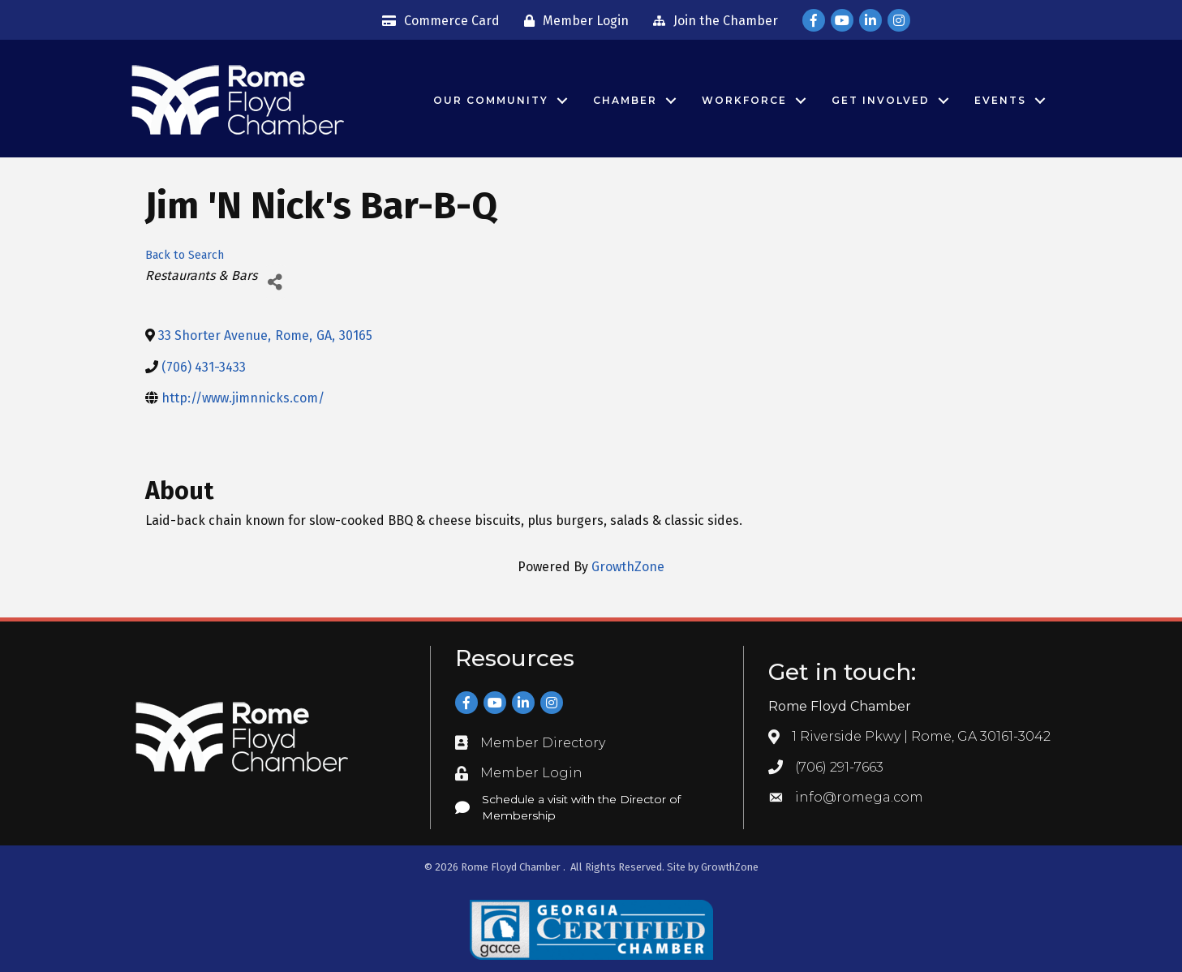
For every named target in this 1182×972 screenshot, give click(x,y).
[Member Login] (572, 21)
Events (1000, 100)
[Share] (275, 282)
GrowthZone (627, 566)
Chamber (625, 100)
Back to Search (184, 255)
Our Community (490, 100)
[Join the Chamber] (711, 21)
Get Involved (881, 100)
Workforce (744, 100)
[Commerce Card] (437, 21)
